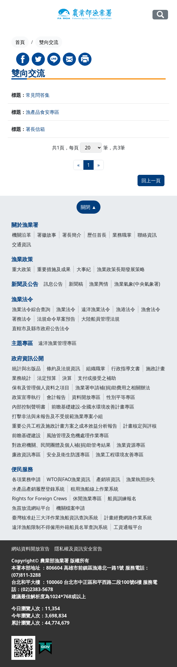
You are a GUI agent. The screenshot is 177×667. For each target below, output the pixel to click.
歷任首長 (96, 235)
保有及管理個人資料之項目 (40, 387)
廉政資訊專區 (26, 454)
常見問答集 (38, 95)
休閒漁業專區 (87, 498)
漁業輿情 (98, 284)
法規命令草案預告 (56, 319)
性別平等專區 (120, 397)
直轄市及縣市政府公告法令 (40, 328)
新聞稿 (76, 284)
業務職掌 (122, 235)
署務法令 (21, 319)
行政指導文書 (125, 368)
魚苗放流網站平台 (31, 508)
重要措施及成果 (54, 269)
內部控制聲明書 (28, 406)
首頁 (20, 42)
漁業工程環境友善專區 (120, 454)
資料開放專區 (86, 397)
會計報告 (56, 397)
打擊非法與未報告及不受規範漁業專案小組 (57, 416)
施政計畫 (155, 368)
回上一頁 (151, 180)
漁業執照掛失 (140, 479)
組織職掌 (95, 368)
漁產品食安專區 (42, 112)
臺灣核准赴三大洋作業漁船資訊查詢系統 (55, 517)
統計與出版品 (26, 368)
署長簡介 (71, 235)
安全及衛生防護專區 (68, 454)
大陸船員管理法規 (100, 319)
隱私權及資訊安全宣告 (78, 548)
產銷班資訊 (108, 479)
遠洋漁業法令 (95, 309)
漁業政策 (22, 259)
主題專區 (22, 343)
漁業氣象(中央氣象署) (137, 284)
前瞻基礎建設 (26, 435)
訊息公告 (53, 284)
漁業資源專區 (131, 445)
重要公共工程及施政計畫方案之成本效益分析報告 (64, 426)
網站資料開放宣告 (30, 548)
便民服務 (22, 469)
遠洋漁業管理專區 (57, 343)
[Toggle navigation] (12, 15)
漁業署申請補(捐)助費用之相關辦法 (112, 387)
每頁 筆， (91, 148)
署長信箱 (35, 129)
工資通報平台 (128, 527)
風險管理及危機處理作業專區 (78, 435)
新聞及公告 (24, 283)
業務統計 (21, 378)
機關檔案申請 (70, 508)
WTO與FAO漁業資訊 (68, 479)
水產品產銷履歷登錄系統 (38, 489)
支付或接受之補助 (97, 378)
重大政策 (21, 269)
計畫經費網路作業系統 (128, 517)
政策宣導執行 (26, 397)
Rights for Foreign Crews (39, 498)
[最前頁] (78, 165)
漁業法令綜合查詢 (31, 309)
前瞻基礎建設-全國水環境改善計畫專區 (92, 406)
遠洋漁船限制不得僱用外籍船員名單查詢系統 (60, 527)
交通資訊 (21, 244)
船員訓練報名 (122, 498)
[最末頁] (99, 165)
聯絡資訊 (147, 235)
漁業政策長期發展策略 (121, 269)
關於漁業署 (24, 224)
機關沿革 (21, 235)
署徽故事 (46, 235)
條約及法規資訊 (63, 368)
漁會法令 (150, 309)
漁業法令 (22, 299)
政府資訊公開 (27, 358)
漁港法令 (125, 309)
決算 (67, 378)
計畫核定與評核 (140, 426)
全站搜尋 (160, 14)
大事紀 (84, 269)
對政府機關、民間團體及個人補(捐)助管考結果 (61, 445)
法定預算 (46, 378)
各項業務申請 (26, 479)
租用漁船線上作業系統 (94, 489)
